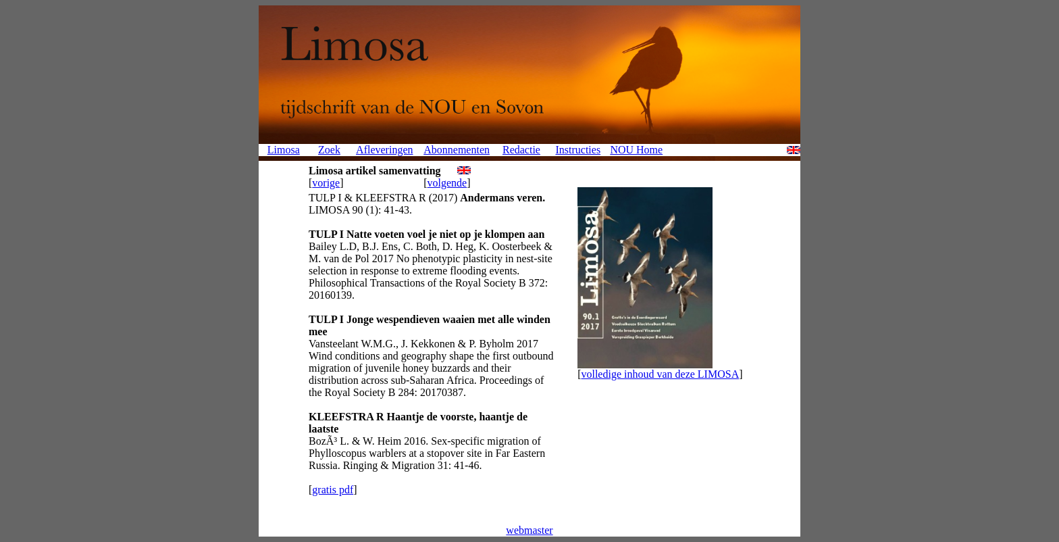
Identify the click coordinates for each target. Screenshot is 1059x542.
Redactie (521, 149)
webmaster (529, 530)
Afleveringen (384, 149)
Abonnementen (456, 149)
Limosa (283, 149)
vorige (326, 183)
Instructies (577, 149)
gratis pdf (332, 489)
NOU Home (636, 149)
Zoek (329, 149)
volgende (447, 183)
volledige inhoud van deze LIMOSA (660, 374)
